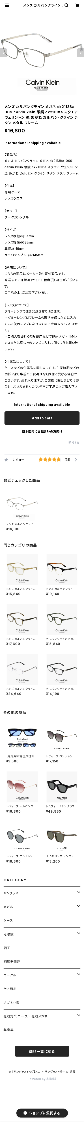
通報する (74, 442)
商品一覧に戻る (42, 1051)
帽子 (7, 948)
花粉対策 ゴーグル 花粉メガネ (25, 1016)
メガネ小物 (11, 1002)
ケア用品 (10, 989)
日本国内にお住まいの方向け (42, 431)
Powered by (42, 1079)
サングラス (11, 893)
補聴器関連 (12, 961)
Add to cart (42, 418)
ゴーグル (10, 975)
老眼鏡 (8, 934)
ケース (8, 920)
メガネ (8, 907)
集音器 (8, 1030)
